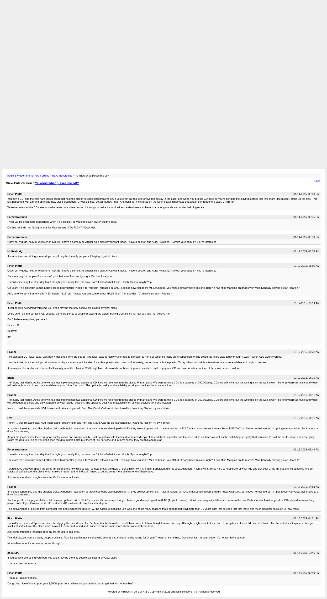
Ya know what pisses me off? (57, 183)
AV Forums (42, 175)
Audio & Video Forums (20, 175)
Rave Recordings (62, 175)
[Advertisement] (163, 12)
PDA (317, 180)
